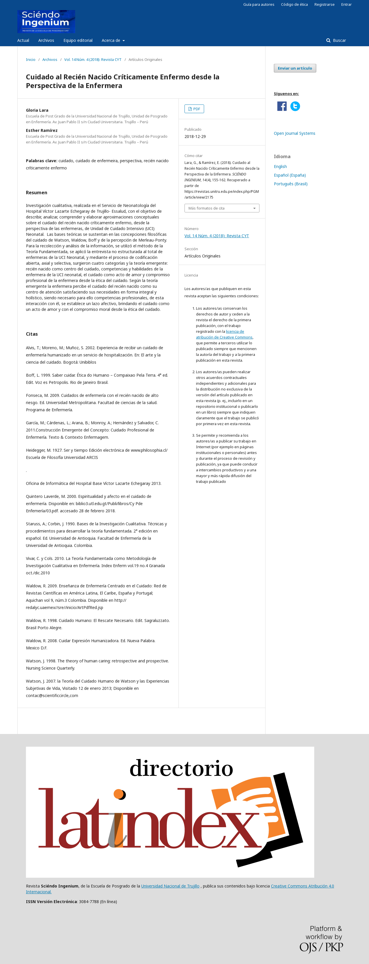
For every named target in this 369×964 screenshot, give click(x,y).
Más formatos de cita (207, 208)
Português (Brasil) (291, 183)
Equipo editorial (78, 40)
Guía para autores (258, 4)
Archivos (46, 40)
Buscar (339, 40)
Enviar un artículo (295, 68)
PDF (196, 108)
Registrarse (325, 4)
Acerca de (111, 40)
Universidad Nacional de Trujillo (170, 886)
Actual (23, 40)
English (280, 166)
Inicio (30, 59)
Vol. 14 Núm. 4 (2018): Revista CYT (93, 59)
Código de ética (294, 4)
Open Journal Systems (294, 133)
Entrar (346, 4)
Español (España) (290, 175)
